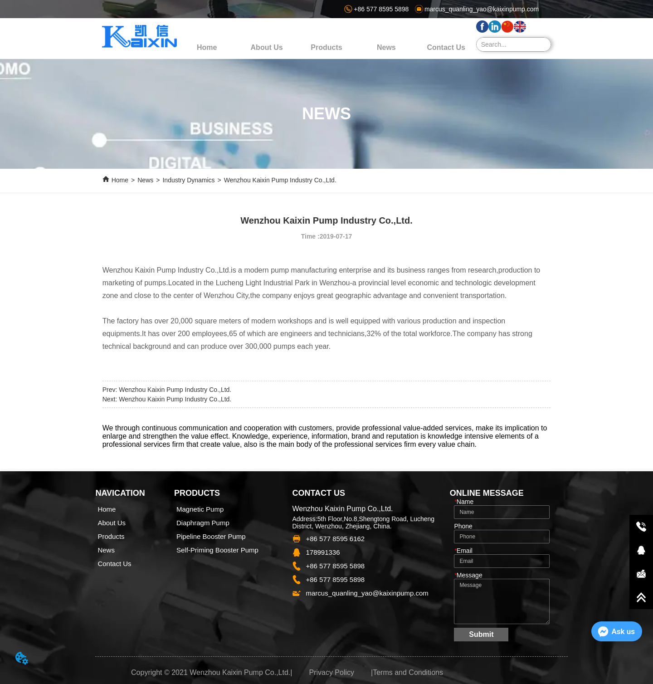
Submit (481, 634)
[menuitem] (326, 47)
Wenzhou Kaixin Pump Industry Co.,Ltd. (280, 180)
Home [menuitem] (207, 47)
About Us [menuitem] (267, 47)
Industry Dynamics (188, 180)
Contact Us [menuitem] (446, 47)
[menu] (326, 47)
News (145, 180)
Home (120, 180)
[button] (326, 48)
